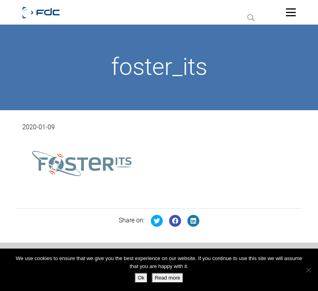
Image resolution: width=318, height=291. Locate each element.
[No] (308, 270)
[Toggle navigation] (291, 12)
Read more (167, 278)
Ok (141, 278)
